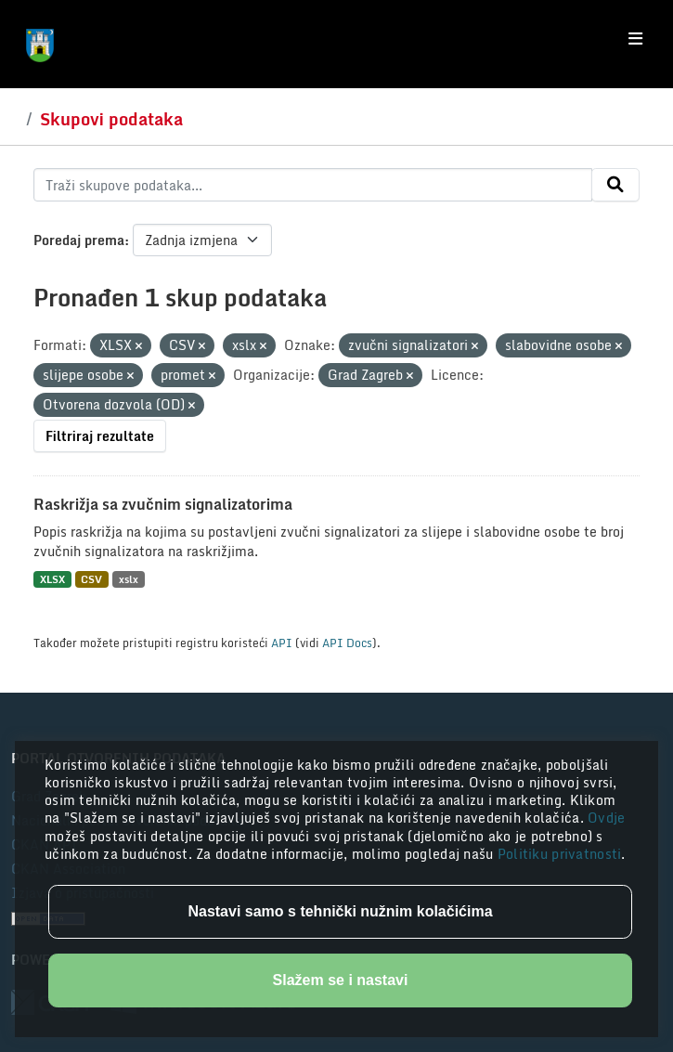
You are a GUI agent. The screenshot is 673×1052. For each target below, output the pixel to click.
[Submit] (615, 184)
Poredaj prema (78, 240)
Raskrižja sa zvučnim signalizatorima (162, 504)
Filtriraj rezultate (99, 436)
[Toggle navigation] (635, 39)
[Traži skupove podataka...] (312, 184)
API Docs (347, 642)
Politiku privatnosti (560, 853)
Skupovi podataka (111, 119)
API (281, 642)
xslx (128, 579)
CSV (91, 579)
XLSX (52, 579)
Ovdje (606, 817)
